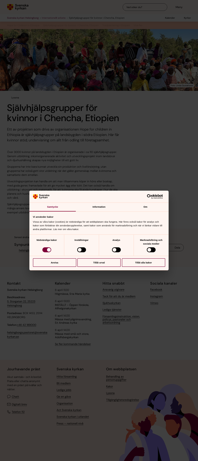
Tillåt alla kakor (143, 262)
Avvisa (54, 262)
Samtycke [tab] (52, 206)
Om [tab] (145, 206)
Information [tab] (99, 206)
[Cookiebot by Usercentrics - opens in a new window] (151, 196)
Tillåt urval (99, 262)
